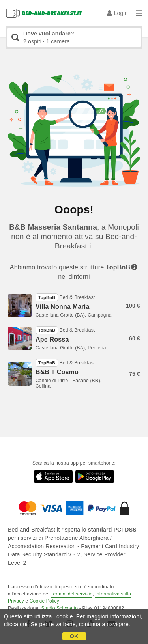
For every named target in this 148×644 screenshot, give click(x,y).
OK (74, 636)
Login (117, 13)
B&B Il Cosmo (57, 372)
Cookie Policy (44, 601)
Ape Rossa (52, 339)
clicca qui (16, 624)
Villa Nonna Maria (62, 306)
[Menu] (139, 13)
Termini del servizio (71, 594)
